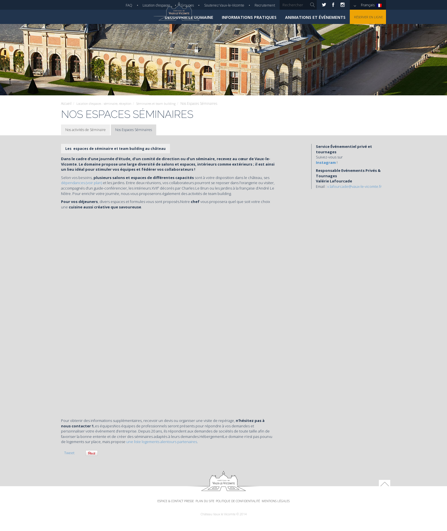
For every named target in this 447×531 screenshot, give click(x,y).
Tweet (69, 452)
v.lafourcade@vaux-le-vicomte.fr (354, 186)
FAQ (129, 5)
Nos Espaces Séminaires (133, 129)
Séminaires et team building (164, 103)
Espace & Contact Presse (163, 506)
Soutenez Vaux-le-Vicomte (224, 5)
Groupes (187, 5)
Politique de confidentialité (243, 506)
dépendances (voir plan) (82, 182)
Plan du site (201, 506)
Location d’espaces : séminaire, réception (107, 103)
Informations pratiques (243, 17)
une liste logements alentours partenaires (161, 441)
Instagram (326, 162)
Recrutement (265, 5)
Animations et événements (309, 17)
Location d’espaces (156, 5)
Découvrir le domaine (183, 17)
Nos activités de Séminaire (85, 129)
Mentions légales (290, 506)
